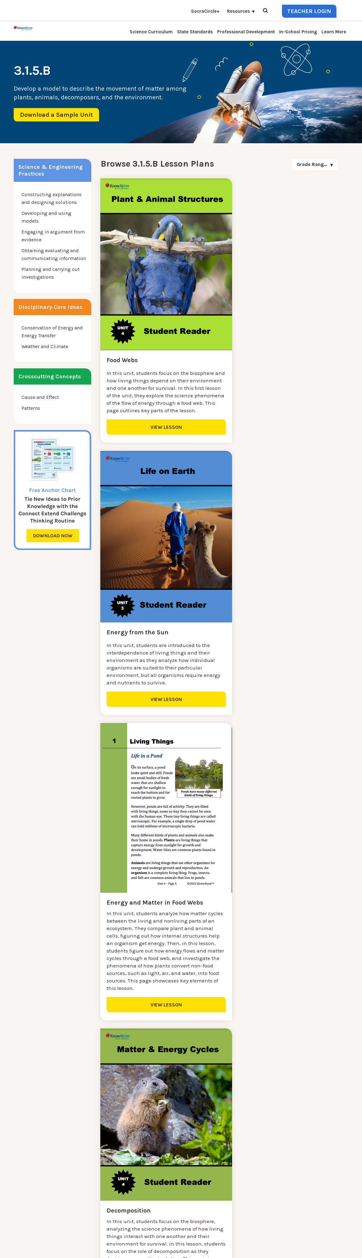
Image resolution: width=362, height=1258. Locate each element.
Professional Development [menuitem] (246, 32)
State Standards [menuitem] (195, 32)
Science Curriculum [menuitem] (151, 32)
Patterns (30, 408)
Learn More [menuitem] (334, 32)
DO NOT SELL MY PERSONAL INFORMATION (246, 1248)
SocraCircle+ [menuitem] (205, 11)
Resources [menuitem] (238, 11)
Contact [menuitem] (87, 1133)
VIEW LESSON (158, 418)
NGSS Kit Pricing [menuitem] (97, 1141)
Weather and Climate (44, 346)
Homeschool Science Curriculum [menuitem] (116, 1208)
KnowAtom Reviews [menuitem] (101, 1178)
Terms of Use (335, 1248)
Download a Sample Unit (56, 114)
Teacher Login (309, 11)
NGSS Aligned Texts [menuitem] (100, 1201)
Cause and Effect (40, 397)
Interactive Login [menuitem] (98, 1156)
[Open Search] (265, 11)
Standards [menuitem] (90, 1215)
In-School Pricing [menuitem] (298, 32)
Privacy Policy (305, 1248)
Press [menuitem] (85, 1171)
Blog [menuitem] (84, 1163)
